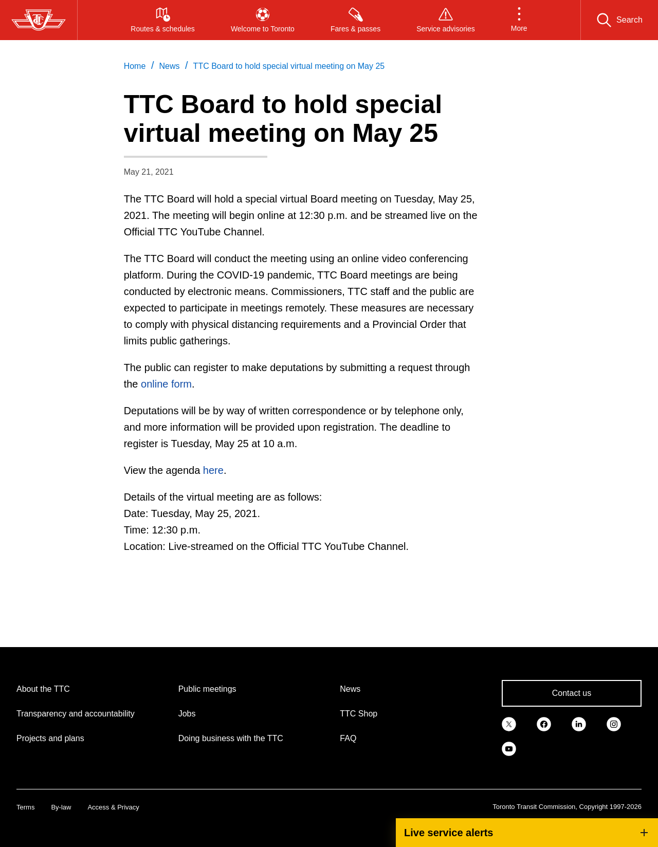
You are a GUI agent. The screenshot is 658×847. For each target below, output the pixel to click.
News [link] (169, 66)
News (350, 689)
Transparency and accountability (75, 713)
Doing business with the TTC (230, 738)
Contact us (571, 693)
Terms (25, 807)
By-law (61, 807)
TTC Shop (358, 713)
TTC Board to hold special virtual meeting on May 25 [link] (289, 66)
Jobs (187, 713)
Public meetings (207, 689)
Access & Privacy (113, 807)
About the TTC (43, 689)
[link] (509, 723)
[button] (519, 20)
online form (166, 384)
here (213, 470)
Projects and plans (50, 738)
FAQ (348, 738)
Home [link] (135, 66)
